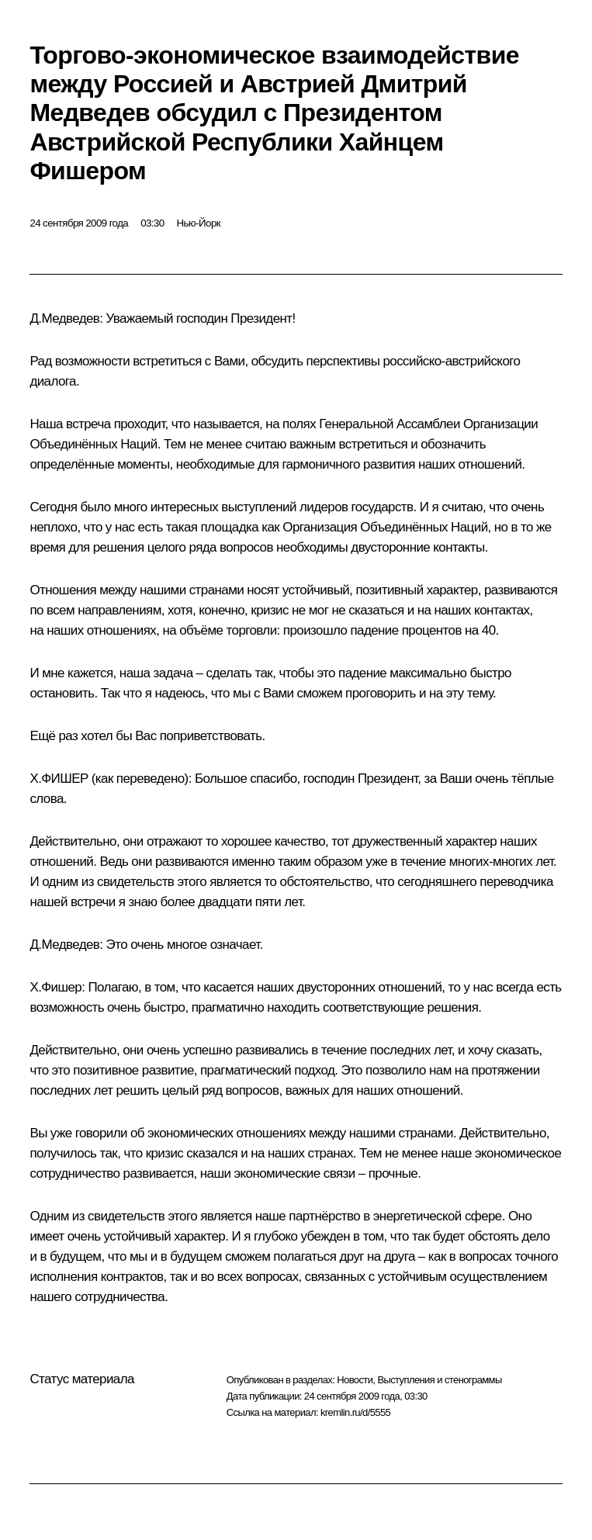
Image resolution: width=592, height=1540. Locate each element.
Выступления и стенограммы (439, 1380)
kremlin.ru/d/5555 (355, 1412)
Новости (354, 1380)
